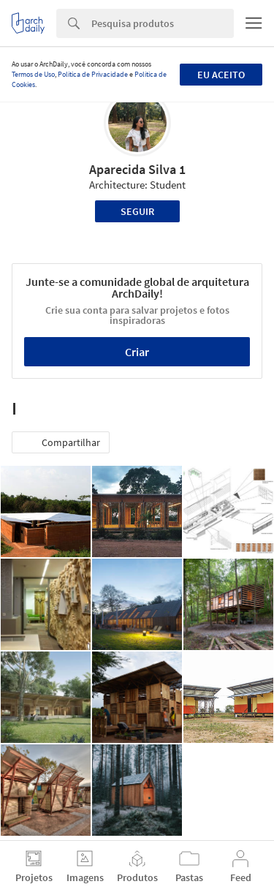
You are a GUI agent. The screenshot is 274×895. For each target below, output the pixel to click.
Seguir (137, 211)
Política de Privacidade (93, 74)
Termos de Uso (33, 74)
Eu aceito (221, 74)
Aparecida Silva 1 (137, 169)
